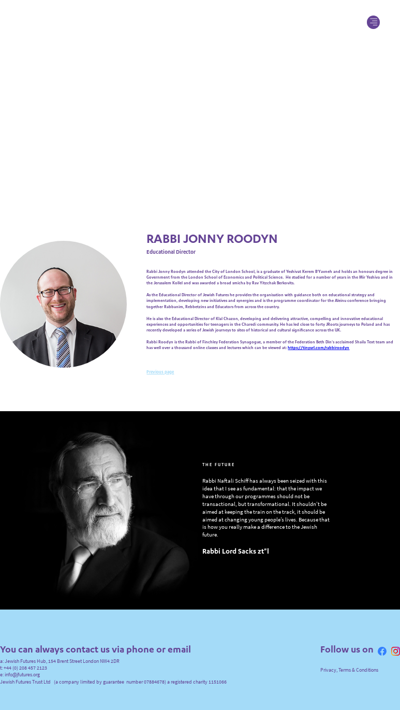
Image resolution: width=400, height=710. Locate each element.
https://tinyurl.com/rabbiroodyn (318, 346)
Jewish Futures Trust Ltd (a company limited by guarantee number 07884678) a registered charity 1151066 (113, 679)
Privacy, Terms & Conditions (349, 667)
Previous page (160, 370)
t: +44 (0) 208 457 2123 (23, 665)
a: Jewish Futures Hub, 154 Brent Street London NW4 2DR (60, 659)
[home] (200, 22)
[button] (373, 22)
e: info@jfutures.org (20, 672)
